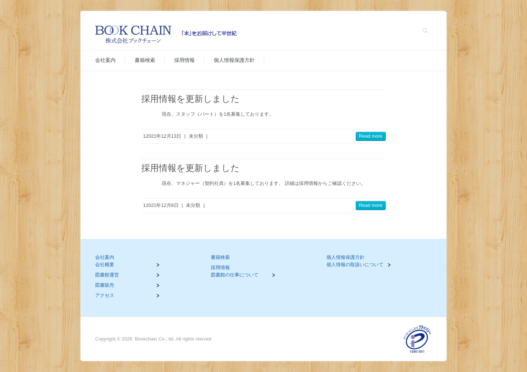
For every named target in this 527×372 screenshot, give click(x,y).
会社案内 (105, 60)
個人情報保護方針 (234, 60)
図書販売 (104, 285)
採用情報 (184, 60)
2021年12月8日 (162, 205)
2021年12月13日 (163, 136)
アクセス (104, 295)
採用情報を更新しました (190, 99)
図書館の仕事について (234, 275)
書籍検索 (145, 60)
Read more (370, 136)
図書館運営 (107, 275)
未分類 (196, 136)
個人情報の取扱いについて (355, 264)
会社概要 (104, 264)
